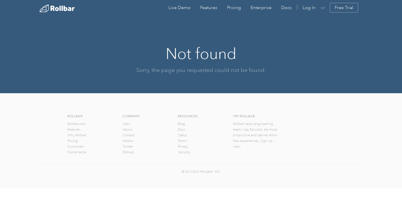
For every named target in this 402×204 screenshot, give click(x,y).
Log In (309, 7)
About (127, 130)
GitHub (128, 152)
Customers (75, 146)
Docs (286, 7)
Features (208, 7)
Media (127, 141)
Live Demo (179, 7)
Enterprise (261, 7)
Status (182, 135)
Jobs (126, 124)
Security (184, 152)
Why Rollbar (76, 135)
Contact (129, 135)
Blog (181, 124)
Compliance (76, 152)
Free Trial (344, 7)
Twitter (128, 146)
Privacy (183, 146)
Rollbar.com (76, 124)
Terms (182, 141)
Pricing (234, 7)
